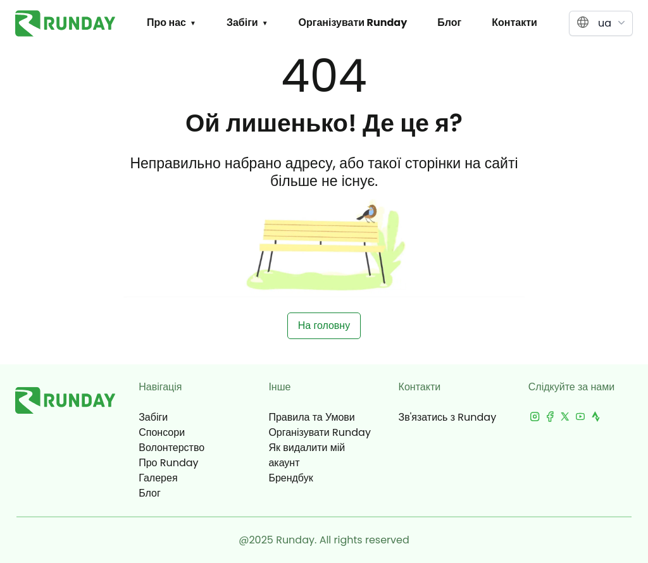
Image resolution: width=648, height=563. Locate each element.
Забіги (242, 22)
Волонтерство (171, 447)
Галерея (158, 478)
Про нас (166, 22)
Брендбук (290, 478)
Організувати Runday (353, 22)
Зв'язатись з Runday (448, 417)
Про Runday (168, 462)
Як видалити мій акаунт (306, 455)
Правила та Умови (311, 417)
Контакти (514, 22)
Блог (449, 22)
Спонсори (162, 432)
